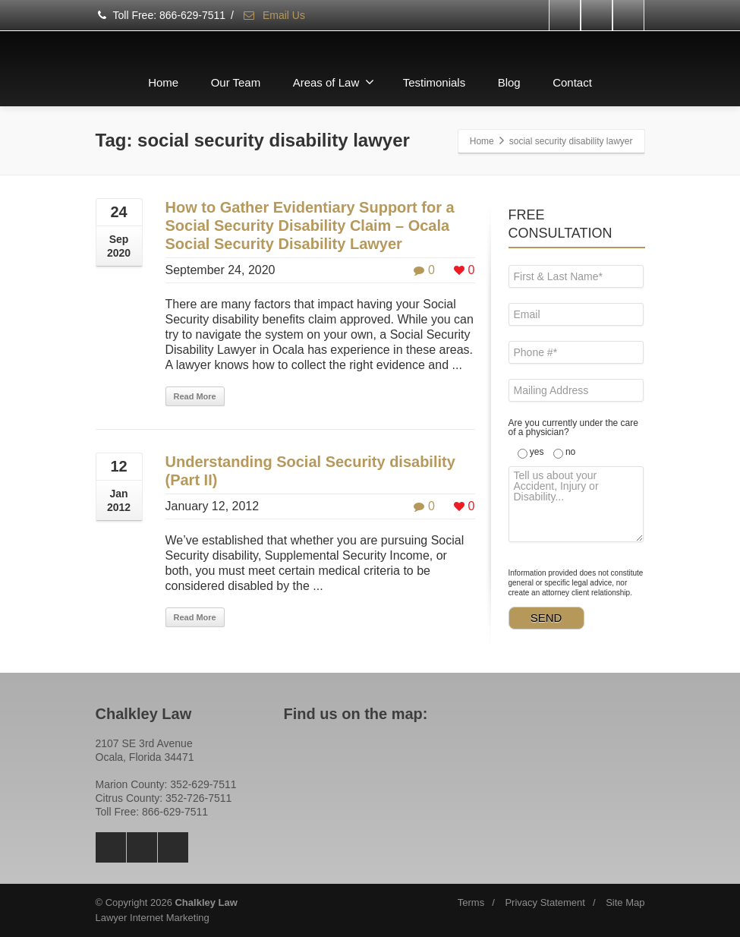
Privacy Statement (545, 902)
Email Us (273, 15)
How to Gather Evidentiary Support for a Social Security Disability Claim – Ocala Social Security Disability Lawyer (310, 225)
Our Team (236, 82)
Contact (572, 82)
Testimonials (434, 82)
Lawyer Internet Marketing (152, 917)
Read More (195, 396)
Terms (471, 902)
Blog (509, 82)
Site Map (625, 902)
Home (163, 82)
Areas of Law (334, 82)
